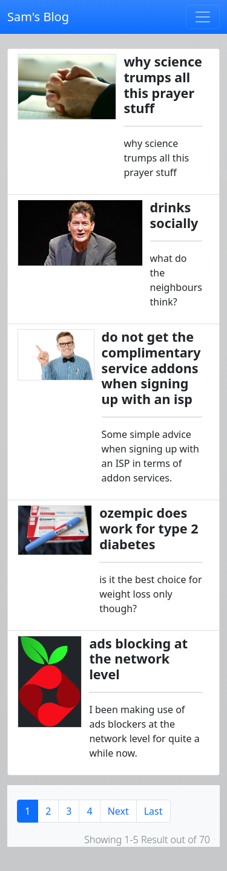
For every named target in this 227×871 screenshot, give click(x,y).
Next (118, 811)
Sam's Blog (38, 16)
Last (153, 811)
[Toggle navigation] (203, 17)
